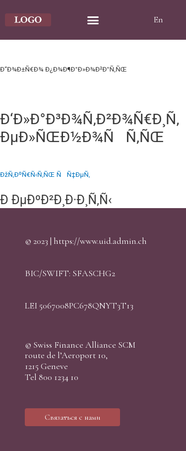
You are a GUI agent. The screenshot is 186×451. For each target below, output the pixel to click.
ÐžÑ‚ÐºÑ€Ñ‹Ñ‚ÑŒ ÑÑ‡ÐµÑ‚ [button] (45, 174)
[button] (72, 417)
